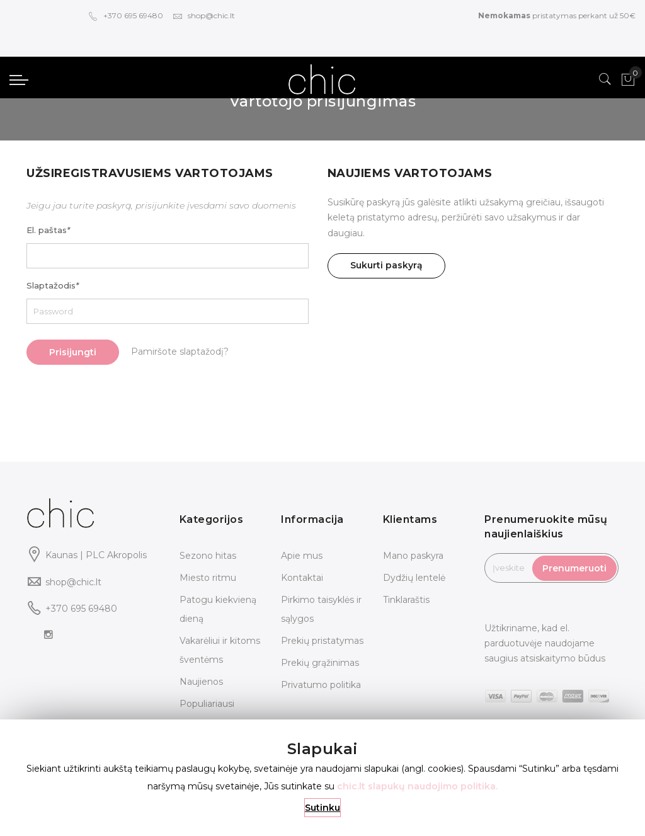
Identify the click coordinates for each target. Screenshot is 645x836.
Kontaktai (302, 577)
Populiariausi (207, 703)
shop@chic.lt (204, 15)
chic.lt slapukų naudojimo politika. (417, 786)
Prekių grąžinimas (320, 662)
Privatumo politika (321, 684)
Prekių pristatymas (322, 640)
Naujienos (201, 681)
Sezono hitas (208, 555)
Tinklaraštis (406, 599)
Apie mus (301, 555)
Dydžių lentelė (414, 577)
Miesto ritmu (208, 577)
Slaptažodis (52, 285)
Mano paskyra (413, 555)
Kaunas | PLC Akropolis (96, 555)
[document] (322, 777)
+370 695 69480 (125, 15)
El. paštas (48, 230)
